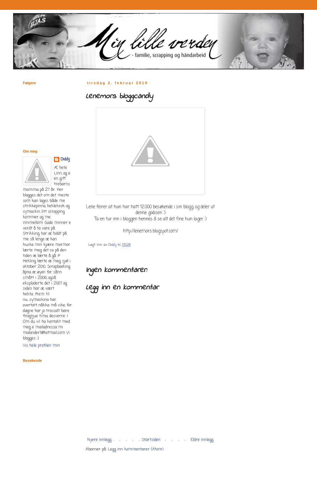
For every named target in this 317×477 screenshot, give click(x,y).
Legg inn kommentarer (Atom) (135, 449)
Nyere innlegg (99, 440)
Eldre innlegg (202, 440)
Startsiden (151, 440)
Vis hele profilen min (41, 346)
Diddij (65, 159)
